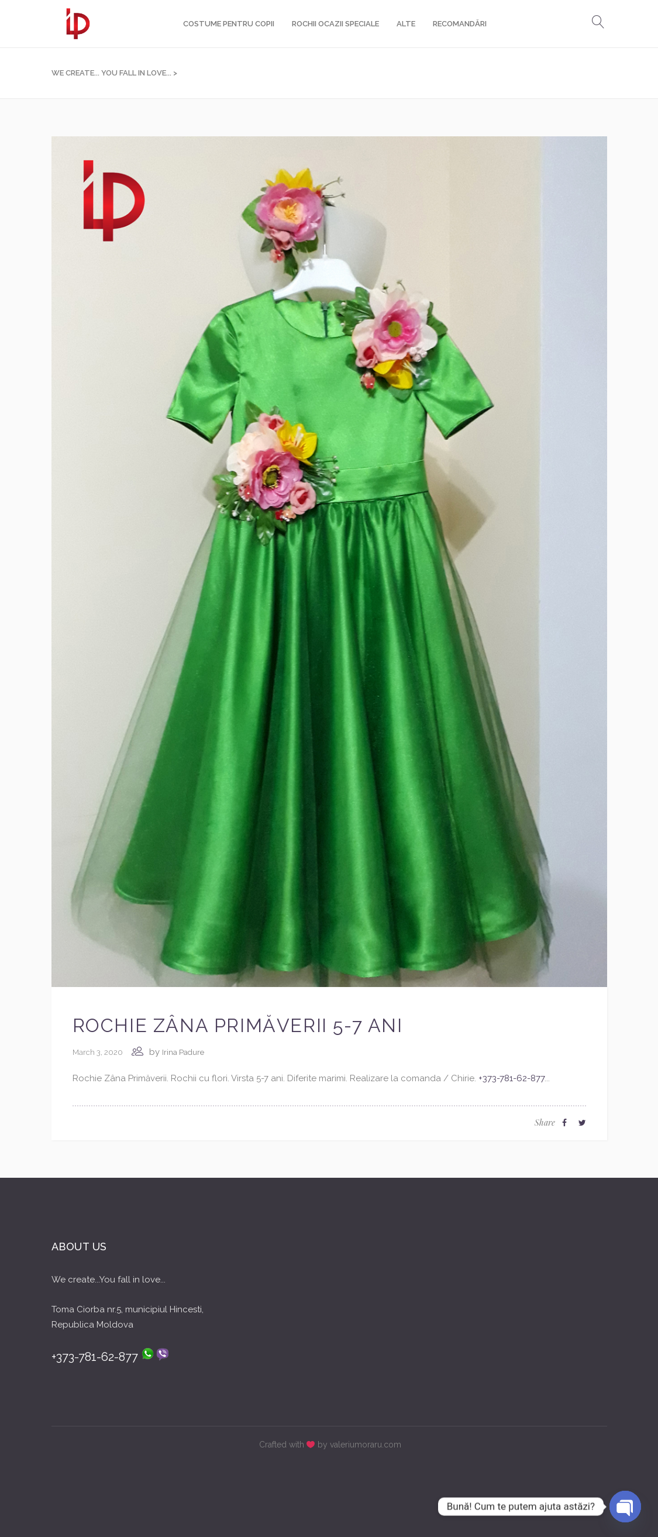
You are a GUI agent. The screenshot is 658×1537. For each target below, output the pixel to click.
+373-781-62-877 (511, 1078)
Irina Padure (183, 1052)
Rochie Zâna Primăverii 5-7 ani (238, 1025)
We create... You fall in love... (111, 72)
